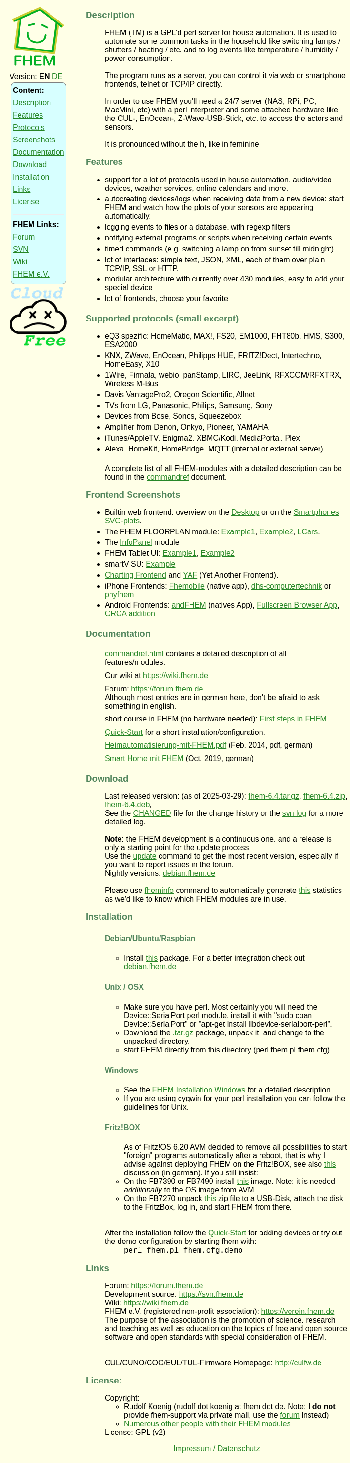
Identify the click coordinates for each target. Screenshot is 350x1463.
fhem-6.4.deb (127, 805)
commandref (168, 477)
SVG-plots (122, 521)
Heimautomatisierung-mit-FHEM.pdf (165, 745)
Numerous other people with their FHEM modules (207, 1425)
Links (21, 189)
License (26, 202)
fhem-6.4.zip (324, 796)
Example (160, 564)
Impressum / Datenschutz (216, 1450)
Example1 (238, 532)
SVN (21, 249)
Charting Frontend (135, 575)
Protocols (29, 127)
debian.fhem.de (189, 873)
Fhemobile (187, 586)
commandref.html (134, 654)
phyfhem (119, 595)
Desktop (245, 512)
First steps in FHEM (293, 719)
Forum (24, 237)
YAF (190, 575)
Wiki (20, 262)
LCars (308, 532)
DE (57, 76)
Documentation (38, 152)
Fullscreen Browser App (297, 605)
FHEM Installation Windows (199, 1090)
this (304, 890)
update (145, 856)
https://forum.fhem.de (167, 689)
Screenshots (34, 140)
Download (30, 164)
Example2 (276, 532)
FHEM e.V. (31, 274)
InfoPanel (136, 542)
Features (28, 115)
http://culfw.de (298, 1364)
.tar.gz (182, 1033)
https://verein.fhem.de (297, 1313)
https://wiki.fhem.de (175, 675)
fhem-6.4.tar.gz (274, 796)
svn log (294, 813)
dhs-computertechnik (286, 586)
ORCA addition (130, 614)
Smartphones (316, 512)
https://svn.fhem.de (211, 1296)
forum (290, 1417)
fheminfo (159, 890)
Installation (31, 177)
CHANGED (152, 813)
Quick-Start (124, 732)
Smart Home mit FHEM (144, 758)
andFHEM (189, 605)
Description (32, 103)
